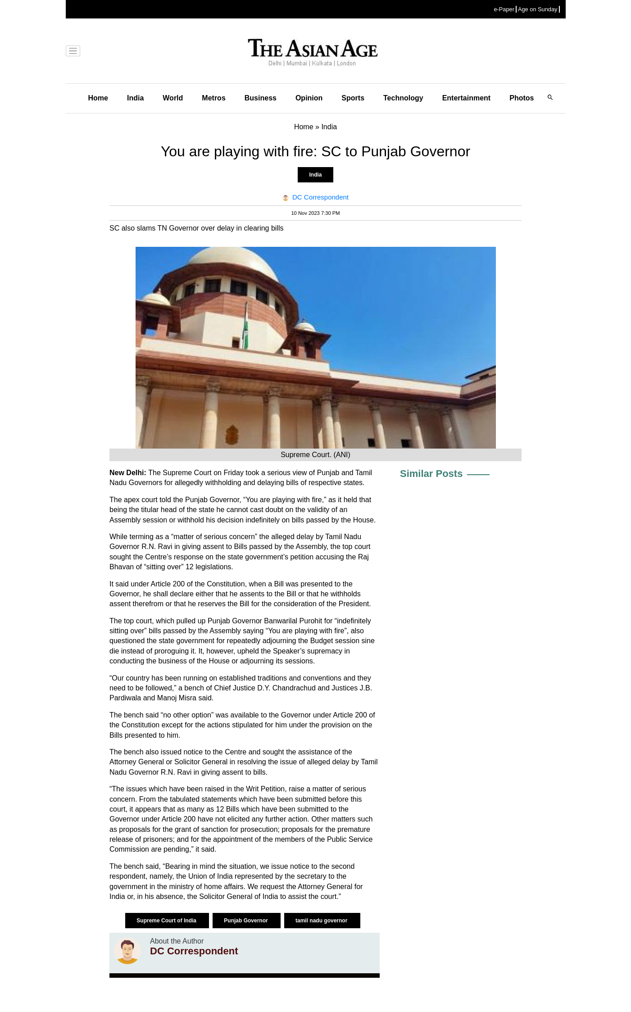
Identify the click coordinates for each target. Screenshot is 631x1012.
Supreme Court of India (167, 920)
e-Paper (504, 9)
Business (261, 98)
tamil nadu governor (322, 920)
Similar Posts (431, 473)
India (135, 98)
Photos (521, 98)
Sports (352, 98)
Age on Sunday (538, 9)
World (173, 98)
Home (98, 98)
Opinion (308, 98)
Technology (403, 98)
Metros (213, 98)
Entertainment (466, 98)
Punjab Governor (246, 920)
